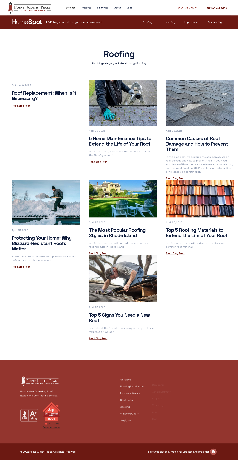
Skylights (125, 424)
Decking (125, 410)
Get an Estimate (217, 7)
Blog (129, 7)
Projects (86, 7)
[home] (30, 8)
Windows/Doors (129, 417)
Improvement (192, 22)
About (117, 7)
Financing (102, 7)
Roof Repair (127, 404)
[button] (71, 7)
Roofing (147, 22)
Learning (170, 22)
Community (215, 22)
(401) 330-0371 (187, 7)
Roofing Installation (132, 390)
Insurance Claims (130, 397)
